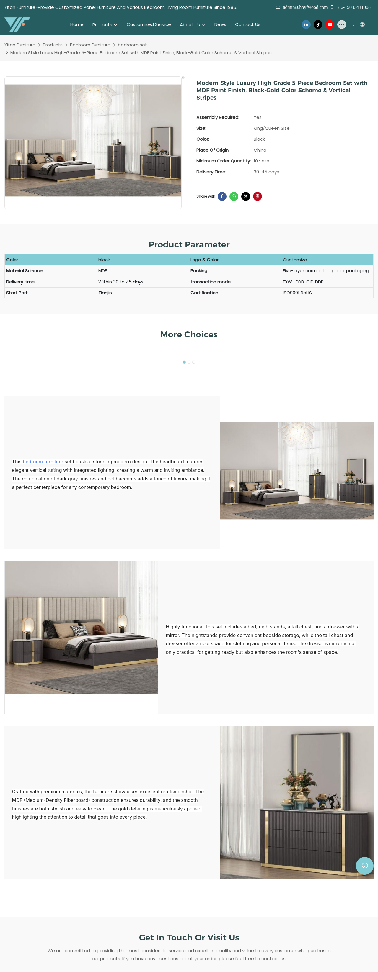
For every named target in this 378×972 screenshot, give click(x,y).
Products (53, 45)
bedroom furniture (43, 461)
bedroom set (132, 45)
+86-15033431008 (350, 7)
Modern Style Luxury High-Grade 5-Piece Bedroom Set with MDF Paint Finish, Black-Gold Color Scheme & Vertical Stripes (141, 53)
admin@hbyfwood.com (305, 7)
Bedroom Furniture (90, 45)
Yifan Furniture (19, 45)
